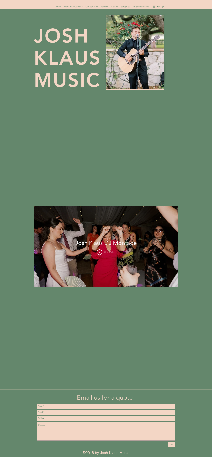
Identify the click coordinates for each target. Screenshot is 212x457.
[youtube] (158, 6)
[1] (154, 6)
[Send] (171, 444)
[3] (162, 6)
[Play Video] (106, 252)
